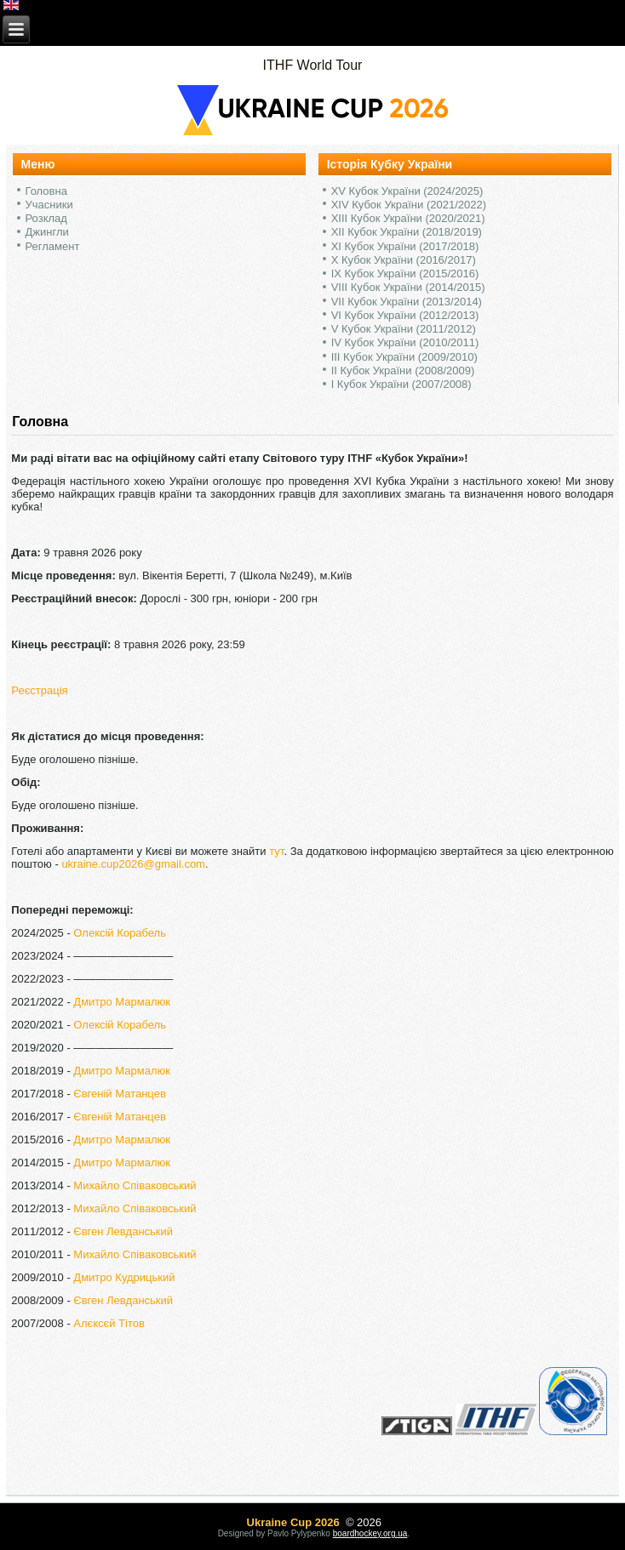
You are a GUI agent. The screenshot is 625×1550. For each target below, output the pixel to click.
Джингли (47, 231)
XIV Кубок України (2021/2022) (408, 204)
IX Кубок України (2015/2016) (405, 273)
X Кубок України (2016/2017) (403, 260)
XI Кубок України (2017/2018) (405, 246)
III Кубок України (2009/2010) (404, 356)
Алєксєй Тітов (109, 1323)
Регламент (53, 246)
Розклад (46, 218)
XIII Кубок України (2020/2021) (408, 218)
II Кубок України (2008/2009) (403, 370)
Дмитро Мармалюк (121, 1001)
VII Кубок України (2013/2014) (406, 301)
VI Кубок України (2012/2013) (405, 315)
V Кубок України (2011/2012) (403, 328)
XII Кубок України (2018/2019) (406, 231)
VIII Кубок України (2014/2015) (408, 287)
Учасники (49, 204)
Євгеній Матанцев (119, 1093)
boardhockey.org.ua (370, 1533)
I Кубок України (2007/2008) (401, 384)
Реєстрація (39, 690)
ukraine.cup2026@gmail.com (133, 864)
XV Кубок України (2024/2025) (407, 191)
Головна (46, 191)
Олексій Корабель (119, 932)
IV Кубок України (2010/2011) (405, 342)
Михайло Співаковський (134, 1185)
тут (276, 851)
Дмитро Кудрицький (124, 1277)
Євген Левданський (123, 1231)
